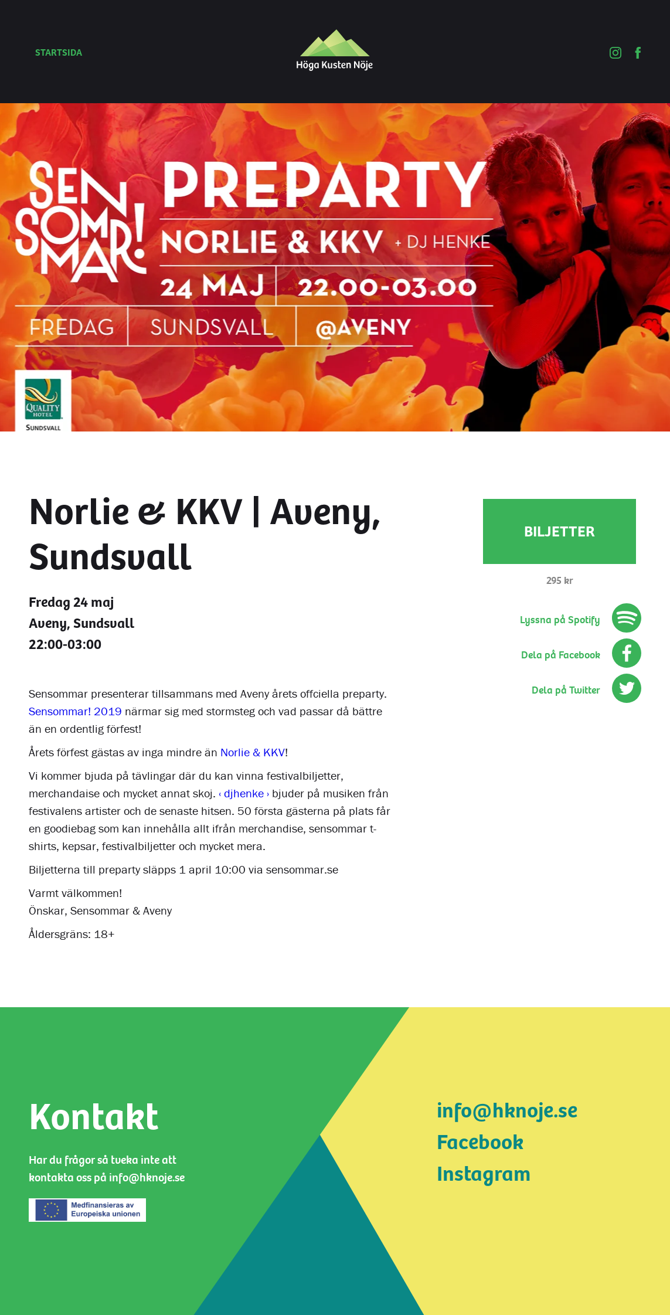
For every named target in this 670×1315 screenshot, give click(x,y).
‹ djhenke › (244, 793)
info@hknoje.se (507, 1110)
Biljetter (559, 531)
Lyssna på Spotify (560, 620)
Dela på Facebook (560, 655)
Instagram (483, 1174)
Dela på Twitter (566, 690)
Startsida (58, 53)
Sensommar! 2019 (75, 711)
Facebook (480, 1142)
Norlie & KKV (252, 752)
